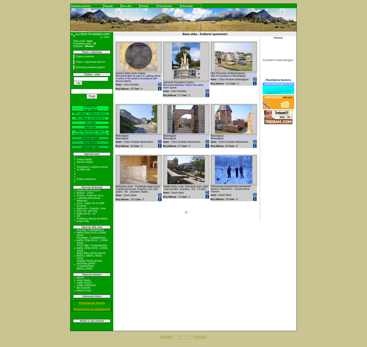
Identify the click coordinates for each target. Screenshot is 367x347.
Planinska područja (81, 6)
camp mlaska (83, 280)
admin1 (80, 277)
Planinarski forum (92, 303)
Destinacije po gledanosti (91, 309)
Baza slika (126, 6)
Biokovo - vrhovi (85, 193)
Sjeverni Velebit (85, 162)
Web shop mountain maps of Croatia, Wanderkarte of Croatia (90, 132)
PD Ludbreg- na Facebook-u (90, 118)
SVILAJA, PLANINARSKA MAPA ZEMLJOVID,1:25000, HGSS (91, 233)
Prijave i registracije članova (90, 62)
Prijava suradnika (85, 56)
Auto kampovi (90, 142)
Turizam (144, 6)
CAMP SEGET (84, 282)
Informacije (187, 6)
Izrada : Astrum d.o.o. (183, 337)
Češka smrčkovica (86, 179)
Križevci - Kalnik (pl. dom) (90, 195)
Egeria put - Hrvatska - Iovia (91, 208)
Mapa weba (90, 127)
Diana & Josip (84, 290)
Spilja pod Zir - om (86, 213)
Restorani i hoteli (90, 138)
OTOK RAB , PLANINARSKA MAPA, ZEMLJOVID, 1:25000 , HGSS (93, 248)
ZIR (78, 216)
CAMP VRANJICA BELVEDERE (86, 286)
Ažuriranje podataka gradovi (90, 67)
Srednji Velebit (84, 159)
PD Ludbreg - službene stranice (90, 114)
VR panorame (165, 6)
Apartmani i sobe (90, 147)
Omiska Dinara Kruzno (88, 190)
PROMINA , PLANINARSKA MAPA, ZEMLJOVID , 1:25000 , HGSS (93, 240)
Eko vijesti (90, 122)
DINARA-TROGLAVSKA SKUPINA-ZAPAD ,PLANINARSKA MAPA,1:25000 (89, 265)
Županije (108, 6)
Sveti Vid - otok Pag (87, 211)
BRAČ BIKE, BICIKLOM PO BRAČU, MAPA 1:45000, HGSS (91, 256)
